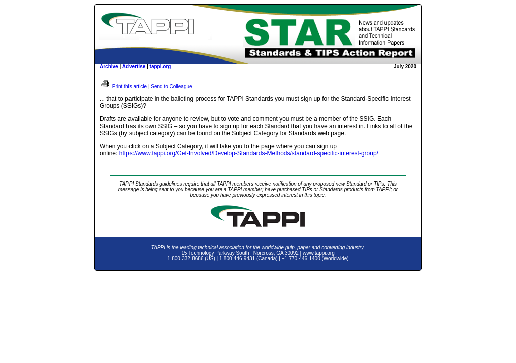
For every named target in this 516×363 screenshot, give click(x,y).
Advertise (134, 66)
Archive (109, 66)
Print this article (123, 86)
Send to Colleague (171, 86)
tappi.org (160, 66)
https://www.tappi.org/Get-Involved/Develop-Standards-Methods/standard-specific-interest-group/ (248, 153)
